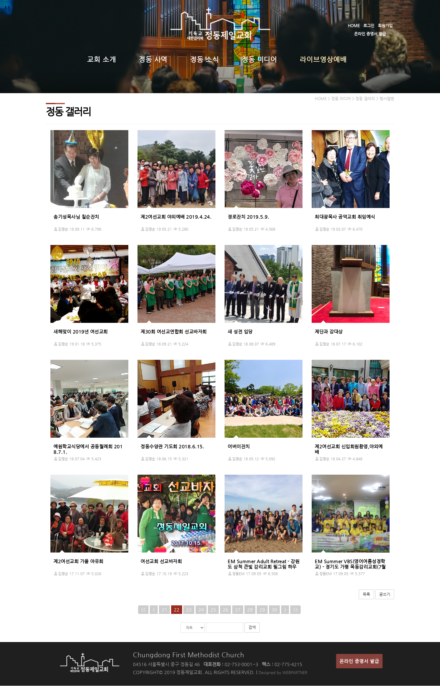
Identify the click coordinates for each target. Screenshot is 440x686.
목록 (366, 594)
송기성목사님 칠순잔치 (76, 217)
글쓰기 (384, 594)
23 (189, 609)
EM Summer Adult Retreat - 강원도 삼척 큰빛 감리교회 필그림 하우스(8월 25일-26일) (263, 567)
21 (164, 609)
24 (201, 609)
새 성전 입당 (240, 331)
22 (176, 609)
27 (237, 609)
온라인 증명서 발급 (370, 33)
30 (274, 609)
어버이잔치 (239, 446)
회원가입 (385, 25)
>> (295, 609)
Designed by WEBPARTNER (282, 672)
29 (262, 609)
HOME (354, 25)
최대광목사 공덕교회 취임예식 (345, 217)
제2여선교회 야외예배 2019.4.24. (176, 217)
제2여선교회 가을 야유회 (78, 561)
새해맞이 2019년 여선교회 (80, 331)
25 (213, 609)
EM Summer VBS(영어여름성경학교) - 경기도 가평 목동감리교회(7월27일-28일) (350, 567)
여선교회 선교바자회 (161, 561)
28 (250, 609)
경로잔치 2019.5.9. (248, 217)
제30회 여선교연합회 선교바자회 (174, 331)
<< (143, 609)
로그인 (368, 25)
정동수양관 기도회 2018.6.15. (172, 446)
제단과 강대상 (329, 331)
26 (225, 609)
